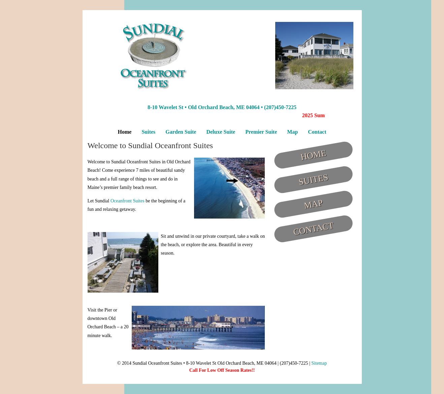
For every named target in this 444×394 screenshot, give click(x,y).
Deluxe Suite (220, 132)
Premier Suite (261, 132)
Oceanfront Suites (127, 200)
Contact (317, 132)
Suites (148, 132)
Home (125, 132)
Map (292, 132)
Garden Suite (180, 132)
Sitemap (319, 363)
